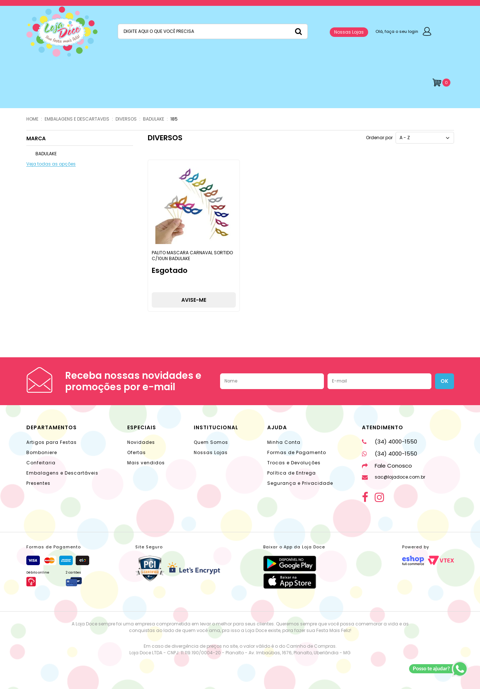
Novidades (141, 442)
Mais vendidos (146, 463)
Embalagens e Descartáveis (62, 473)
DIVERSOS (126, 119)
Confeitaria (41, 463)
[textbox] (213, 31)
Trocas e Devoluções (294, 463)
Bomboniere (41, 452)
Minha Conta (284, 442)
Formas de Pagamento (296, 452)
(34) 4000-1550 (389, 441)
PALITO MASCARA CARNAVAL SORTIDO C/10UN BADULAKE (192, 256)
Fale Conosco (387, 465)
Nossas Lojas (349, 32)
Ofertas (136, 452)
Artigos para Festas (51, 442)
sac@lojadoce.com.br (393, 477)
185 (174, 119)
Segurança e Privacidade (300, 483)
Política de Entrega (291, 473)
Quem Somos (211, 442)
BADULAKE (153, 119)
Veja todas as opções (51, 164)
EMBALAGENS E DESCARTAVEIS (77, 119)
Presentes (38, 483)
